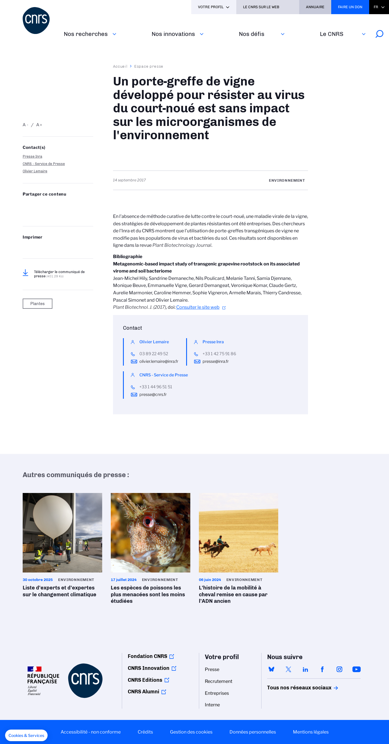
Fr (376, 7)
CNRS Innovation (148, 668)
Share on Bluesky (26, 205)
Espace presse (148, 66)
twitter (288, 669)
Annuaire (315, 7)
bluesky (271, 669)
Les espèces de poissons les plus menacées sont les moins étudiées (150, 550)
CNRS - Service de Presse (44, 164)
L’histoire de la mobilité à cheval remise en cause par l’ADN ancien (239, 550)
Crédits (145, 732)
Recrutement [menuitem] (218, 681)
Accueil (120, 66)
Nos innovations (173, 33)
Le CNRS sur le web (261, 7)
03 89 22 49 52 (153, 353)
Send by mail (26, 214)
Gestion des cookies (191, 732)
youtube (356, 669)
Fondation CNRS (147, 656)
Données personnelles (252, 732)
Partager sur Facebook (70, 205)
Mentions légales (311, 732)
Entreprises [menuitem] (217, 693)
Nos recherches (86, 33)
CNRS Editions (145, 680)
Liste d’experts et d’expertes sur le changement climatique (62, 547)
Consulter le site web (198, 307)
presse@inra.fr (216, 361)
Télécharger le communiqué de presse (59, 274)
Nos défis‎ (251, 33)
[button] (26, 735)
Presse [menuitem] (212, 669)
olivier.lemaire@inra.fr (158, 361)
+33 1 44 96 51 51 (155, 386)
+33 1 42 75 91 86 (219, 353)
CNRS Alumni (143, 692)
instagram (339, 669)
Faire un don (350, 7)
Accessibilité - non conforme (91, 732)
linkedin (305, 669)
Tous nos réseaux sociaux (289, 688)
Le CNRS (331, 33)
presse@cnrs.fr (153, 394)
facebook (322, 669)
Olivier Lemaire (35, 171)
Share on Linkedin (55, 205)
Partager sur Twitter (40, 205)
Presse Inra (32, 156)
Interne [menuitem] (212, 704)
